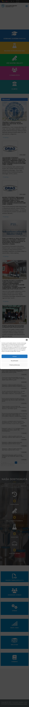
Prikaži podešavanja (14, 365)
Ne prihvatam (14, 360)
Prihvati (15, 356)
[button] (26, 340)
